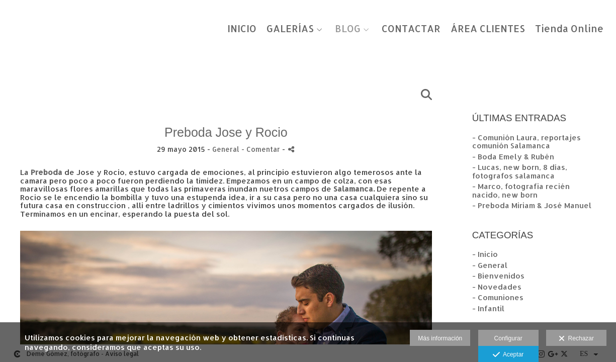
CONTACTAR (411, 29)
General (225, 149)
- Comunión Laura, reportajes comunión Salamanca (526, 142)
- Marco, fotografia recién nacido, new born (521, 191)
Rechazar (576, 339)
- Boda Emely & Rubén (513, 156)
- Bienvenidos (498, 276)
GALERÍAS (290, 29)
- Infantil (488, 308)
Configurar (508, 338)
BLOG (348, 29)
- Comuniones (497, 297)
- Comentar (261, 149)
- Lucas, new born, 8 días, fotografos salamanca (519, 171)
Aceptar (508, 355)
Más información (440, 338)
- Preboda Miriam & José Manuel (531, 205)
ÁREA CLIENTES (488, 29)
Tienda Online (569, 29)
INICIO (241, 29)
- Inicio (485, 254)
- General (489, 265)
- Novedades (496, 287)
